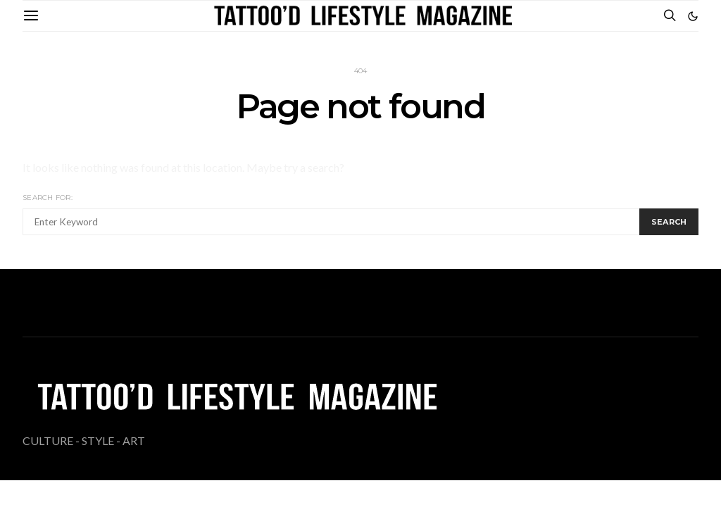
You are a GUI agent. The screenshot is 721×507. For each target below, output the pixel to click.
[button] (692, 16)
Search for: (48, 197)
